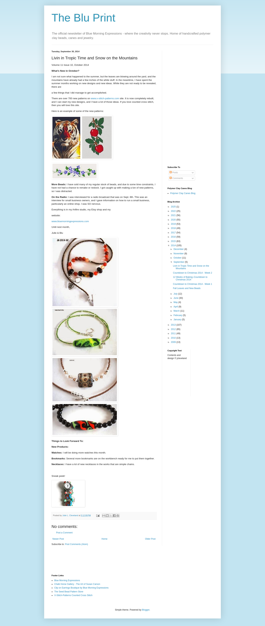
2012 (173, 329)
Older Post (150, 539)
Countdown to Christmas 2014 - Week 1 (192, 284)
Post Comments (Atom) (76, 544)
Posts (173, 172)
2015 (173, 241)
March (177, 311)
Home (104, 539)
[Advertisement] (190, 105)
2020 (173, 219)
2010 (173, 338)
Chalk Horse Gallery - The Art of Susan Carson (77, 584)
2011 (173, 333)
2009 (173, 342)
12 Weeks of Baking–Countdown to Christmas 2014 (190, 278)
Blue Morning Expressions (67, 580)
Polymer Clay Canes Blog (182, 193)
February (178, 315)
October (178, 258)
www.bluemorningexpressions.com (70, 221)
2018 (173, 228)
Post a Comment (64, 532)
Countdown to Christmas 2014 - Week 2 (192, 273)
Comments (176, 178)
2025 (173, 206)
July (176, 294)
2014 (173, 245)
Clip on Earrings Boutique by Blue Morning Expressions (81, 587)
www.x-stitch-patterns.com (105, 98)
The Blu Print (83, 18)
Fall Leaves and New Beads (186, 288)
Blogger (145, 610)
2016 (173, 237)
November (179, 253)
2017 (173, 232)
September (179, 262)
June (176, 298)
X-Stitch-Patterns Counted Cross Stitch (73, 595)
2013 (173, 325)
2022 (173, 211)
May (176, 302)
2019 (173, 224)
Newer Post (58, 539)
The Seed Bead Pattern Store (68, 591)
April (176, 306)
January (178, 319)
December (179, 249)
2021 (173, 215)
